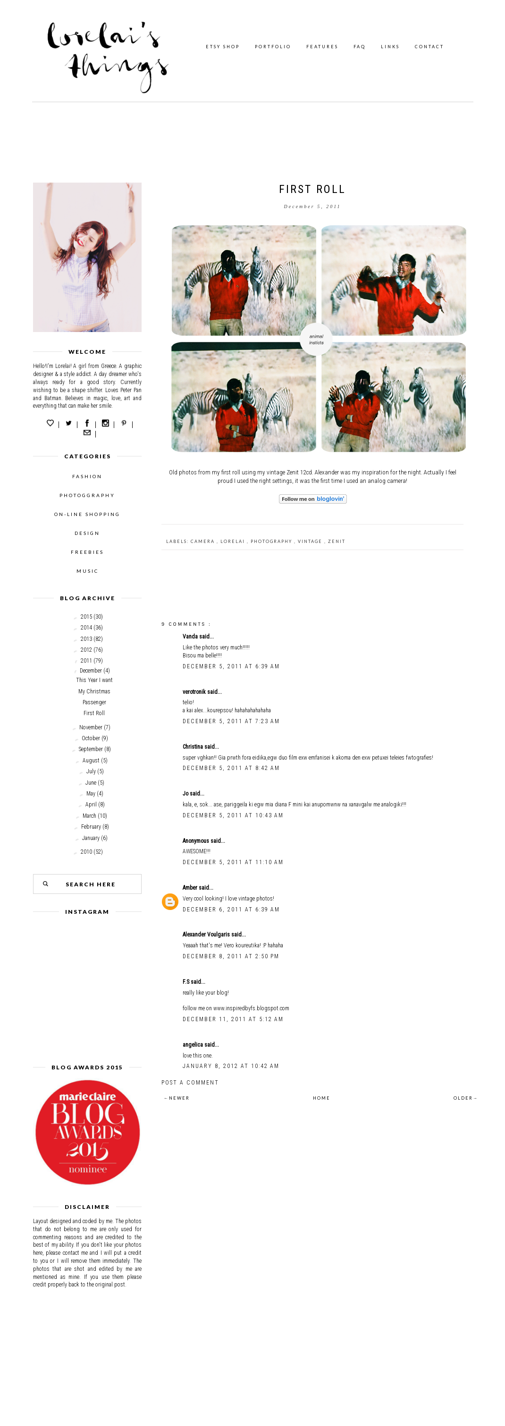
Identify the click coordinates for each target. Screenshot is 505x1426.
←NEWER (177, 1098)
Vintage (311, 541)
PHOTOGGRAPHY (87, 495)
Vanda (191, 636)
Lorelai (233, 541)
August (91, 760)
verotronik (195, 692)
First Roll (94, 713)
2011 (86, 660)
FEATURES (322, 46)
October (91, 738)
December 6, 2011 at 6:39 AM (231, 909)
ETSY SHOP (223, 46)
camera (204, 541)
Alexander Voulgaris (207, 934)
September (91, 749)
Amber (191, 887)
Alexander (327, 472)
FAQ (360, 46)
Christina (193, 747)
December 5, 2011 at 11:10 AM (233, 862)
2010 (86, 852)
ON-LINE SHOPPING (87, 514)
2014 (86, 627)
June (90, 782)
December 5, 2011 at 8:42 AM (231, 768)
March (89, 816)
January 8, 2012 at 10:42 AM (231, 1066)
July (91, 771)
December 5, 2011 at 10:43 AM (233, 815)
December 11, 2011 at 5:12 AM (233, 1019)
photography (272, 541)
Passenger (94, 702)
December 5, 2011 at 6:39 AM (231, 666)
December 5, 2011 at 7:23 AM (231, 721)
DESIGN (87, 533)
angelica (193, 1044)
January (91, 838)
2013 (86, 639)
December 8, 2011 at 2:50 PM (231, 956)
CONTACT (429, 46)
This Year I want (94, 680)
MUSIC (87, 571)
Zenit (336, 541)
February (91, 826)
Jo (186, 793)
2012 (86, 650)
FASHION (87, 476)
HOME (321, 1098)
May (90, 793)
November (90, 727)
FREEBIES (87, 552)
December (91, 670)
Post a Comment (190, 1082)
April (91, 804)
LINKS (390, 46)
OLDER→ (466, 1098)
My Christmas (94, 691)
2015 (86, 616)
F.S (187, 982)
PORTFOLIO (273, 46)
